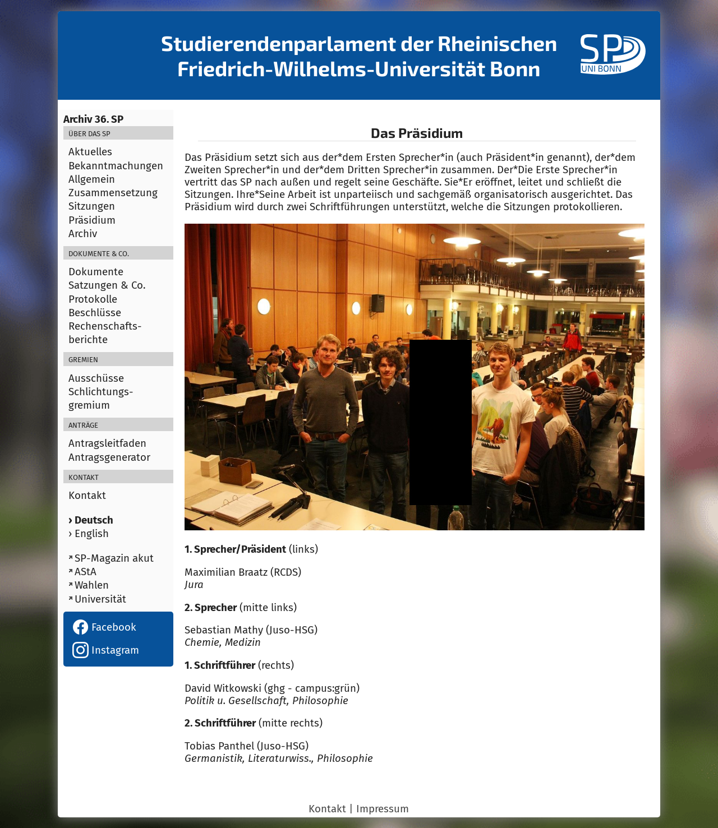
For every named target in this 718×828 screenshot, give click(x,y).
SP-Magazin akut (114, 558)
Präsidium (92, 220)
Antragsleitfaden (107, 443)
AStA (85, 572)
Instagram (105, 650)
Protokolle (92, 299)
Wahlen (92, 585)
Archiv (82, 234)
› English (88, 534)
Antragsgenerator (109, 457)
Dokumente (95, 272)
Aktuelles (90, 152)
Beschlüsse (94, 313)
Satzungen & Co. (106, 285)
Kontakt (87, 495)
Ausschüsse (96, 378)
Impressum (382, 809)
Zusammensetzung (113, 193)
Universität (100, 599)
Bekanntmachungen (115, 166)
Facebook (104, 627)
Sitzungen (91, 206)
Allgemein (91, 179)
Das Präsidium (417, 132)
